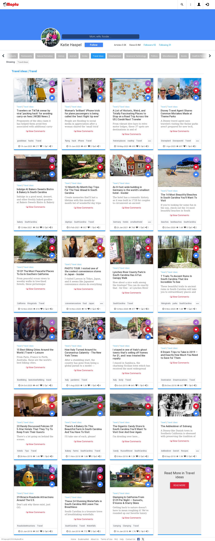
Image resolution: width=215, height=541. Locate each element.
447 (36, 385)
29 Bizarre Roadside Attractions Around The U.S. (35, 499)
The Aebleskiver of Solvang (176, 426)
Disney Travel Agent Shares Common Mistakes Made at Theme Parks (177, 113)
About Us (95, 539)
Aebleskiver (166, 451)
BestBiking (21, 380)
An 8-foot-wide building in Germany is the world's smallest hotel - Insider (131, 189)
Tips (27, 451)
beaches (165, 222)
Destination (166, 380)
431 (84, 146)
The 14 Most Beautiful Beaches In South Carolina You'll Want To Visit (179, 197)
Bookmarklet (83, 539)
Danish (176, 451)
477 (132, 308)
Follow (94, 44)
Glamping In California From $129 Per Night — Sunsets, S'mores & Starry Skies (129, 500)
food (85, 303)
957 (83, 227)
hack (74, 141)
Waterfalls (91, 526)
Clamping (127, 526)
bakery (20, 222)
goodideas (21, 141)
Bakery (68, 451)
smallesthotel (136, 222)
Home (73, 539)
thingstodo (32, 303)
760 (132, 227)
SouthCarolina (31, 222)
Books (184, 56)
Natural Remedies (45, 56)
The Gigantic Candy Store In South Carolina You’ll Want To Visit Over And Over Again (130, 429)
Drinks (84, 56)
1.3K (83, 385)
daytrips (68, 222)
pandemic (75, 380)
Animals (73, 56)
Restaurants (26, 56)
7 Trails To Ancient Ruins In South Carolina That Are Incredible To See (176, 279)
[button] (182, 4)
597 (36, 531)
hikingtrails (166, 303)
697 (179, 146)
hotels (125, 222)
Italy (67, 380)
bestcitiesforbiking (36, 380)
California (21, 303)
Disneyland (166, 141)
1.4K (36, 456)
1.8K (84, 456)
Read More (179, 485)
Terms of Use (106, 539)
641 (131, 385)
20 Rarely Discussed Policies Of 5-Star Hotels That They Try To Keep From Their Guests (35, 429)
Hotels (20, 451)
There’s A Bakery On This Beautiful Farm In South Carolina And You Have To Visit (83, 429)
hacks (31, 141)
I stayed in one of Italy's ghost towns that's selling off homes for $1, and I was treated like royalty (130, 354)
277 (36, 146)
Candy (116, 451)
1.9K (179, 456)
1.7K (132, 531)
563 (36, 227)
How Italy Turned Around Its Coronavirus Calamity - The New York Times (83, 352)
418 (36, 308)
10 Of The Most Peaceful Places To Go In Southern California (35, 273)
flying (67, 141)
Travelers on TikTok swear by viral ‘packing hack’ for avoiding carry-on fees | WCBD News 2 (35, 113)
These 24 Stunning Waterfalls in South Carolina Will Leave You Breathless (83, 504)
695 (132, 146)
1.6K (179, 227)
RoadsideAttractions (26, 526)
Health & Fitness (199, 56)
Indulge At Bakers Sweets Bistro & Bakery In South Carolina (35, 191)
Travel (19, 106)
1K (84, 308)
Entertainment (115, 56)
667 (180, 385)
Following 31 (165, 45)
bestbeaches (176, 222)
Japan (91, 303)
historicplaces (119, 141)
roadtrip (131, 141)
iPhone (81, 141)
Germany (117, 222)
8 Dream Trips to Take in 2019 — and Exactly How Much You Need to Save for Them (179, 354)
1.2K (131, 456)
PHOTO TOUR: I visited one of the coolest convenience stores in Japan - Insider (83, 271)
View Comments (35, 131)
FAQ (116, 539)
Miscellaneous (169, 56)
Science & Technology (136, 56)
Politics (154, 56)
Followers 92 (150, 45)
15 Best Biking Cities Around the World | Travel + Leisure (35, 351)
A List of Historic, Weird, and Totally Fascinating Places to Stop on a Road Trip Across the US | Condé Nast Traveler (131, 115)
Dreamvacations (180, 380)
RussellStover (126, 451)
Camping (117, 526)
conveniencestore (73, 303)
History (61, 56)
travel (48, 380)
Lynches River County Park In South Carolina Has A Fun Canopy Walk (129, 274)
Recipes (184, 451)
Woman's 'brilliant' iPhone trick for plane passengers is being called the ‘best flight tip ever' (82, 113)
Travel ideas (98, 56)
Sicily (121, 380)
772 (84, 531)
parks (175, 303)
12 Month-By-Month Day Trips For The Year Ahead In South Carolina (82, 189)
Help (122, 539)
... (149, 140)
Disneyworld (178, 141)
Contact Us (130, 539)
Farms (75, 451)
